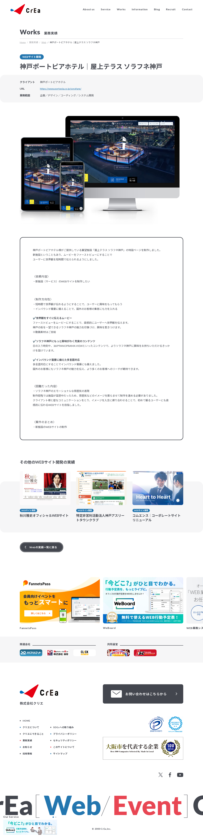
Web (43, 42)
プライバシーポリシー (65, 733)
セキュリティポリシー (65, 740)
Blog (157, 9)
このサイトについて (63, 747)
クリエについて (31, 727)
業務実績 (27, 740)
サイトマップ (60, 753)
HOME (26, 720)
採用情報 (27, 753)
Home (23, 42)
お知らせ (27, 747)
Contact (187, 9)
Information (140, 9)
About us (89, 9)
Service (106, 9)
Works (121, 9)
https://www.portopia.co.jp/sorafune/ (60, 88)
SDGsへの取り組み (63, 727)
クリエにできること (33, 733)
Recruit (171, 9)
